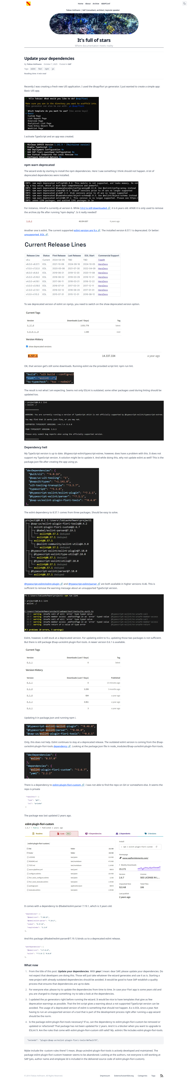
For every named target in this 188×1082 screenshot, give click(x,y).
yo (53, 69)
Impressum (105, 1075)
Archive (96, 3)
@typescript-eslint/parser (84, 583)
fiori (40, 69)
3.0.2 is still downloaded (95, 208)
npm (47, 69)
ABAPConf (105, 3)
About (88, 3)
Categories (142, 1075)
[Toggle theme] (184, 3)
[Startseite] (28, 4)
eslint (33, 69)
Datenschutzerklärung (124, 1075)
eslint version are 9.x (87, 230)
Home (80, 3)
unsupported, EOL (36, 234)
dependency (62, 746)
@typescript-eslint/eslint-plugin (43, 583)
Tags (153, 1075)
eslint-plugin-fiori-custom (68, 784)
